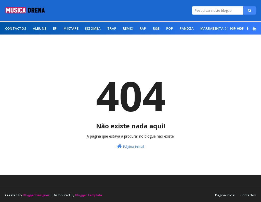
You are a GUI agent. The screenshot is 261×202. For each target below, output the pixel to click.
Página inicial (130, 146)
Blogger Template (88, 195)
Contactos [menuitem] (15, 28)
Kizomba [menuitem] (93, 28)
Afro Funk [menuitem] (69, 40)
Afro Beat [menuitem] (94, 40)
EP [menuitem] (55, 28)
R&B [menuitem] (156, 28)
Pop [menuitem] (169, 28)
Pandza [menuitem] (187, 28)
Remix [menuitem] (128, 28)
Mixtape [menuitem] (70, 28)
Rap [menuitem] (143, 28)
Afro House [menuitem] (42, 40)
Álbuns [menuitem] (39, 28)
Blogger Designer (36, 195)
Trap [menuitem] (111, 28)
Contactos (248, 195)
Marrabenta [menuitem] (212, 28)
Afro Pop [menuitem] (16, 40)
